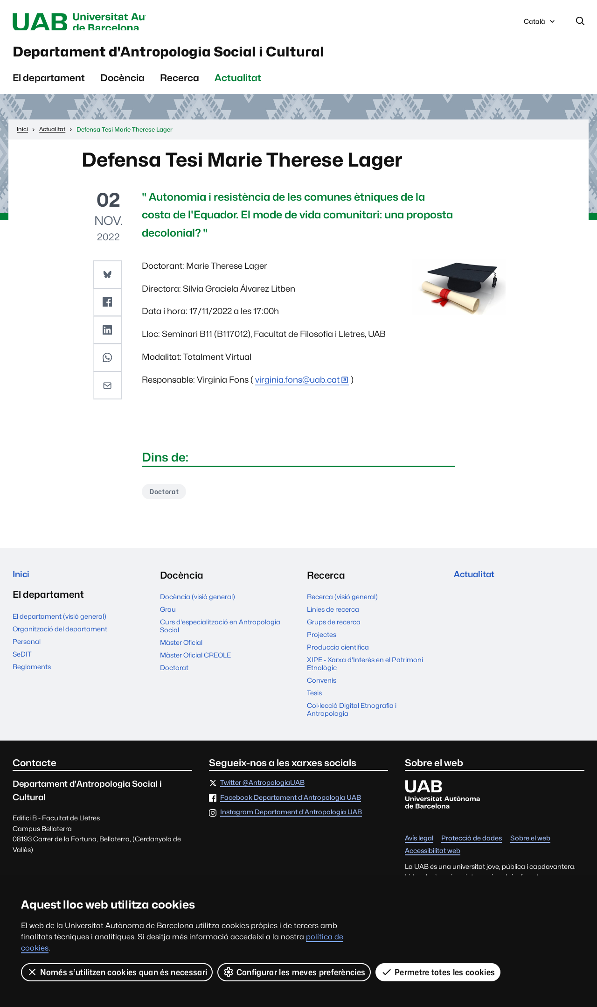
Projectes (321, 642)
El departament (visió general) (59, 626)
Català (540, 25)
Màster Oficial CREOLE (195, 663)
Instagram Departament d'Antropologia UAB (291, 820)
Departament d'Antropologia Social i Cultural (209, 55)
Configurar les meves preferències (294, 972)
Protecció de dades (471, 846)
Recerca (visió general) (342, 604)
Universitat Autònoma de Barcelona (101, 22)
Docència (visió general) (197, 604)
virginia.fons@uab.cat (297, 386)
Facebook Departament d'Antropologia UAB (290, 805)
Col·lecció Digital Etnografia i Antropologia (351, 717)
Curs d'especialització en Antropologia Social (220, 634)
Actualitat (238, 84)
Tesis (314, 701)
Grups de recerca (334, 630)
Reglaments (32, 677)
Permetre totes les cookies (438, 972)
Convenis (321, 688)
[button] (108, 280)
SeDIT (22, 664)
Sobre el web (530, 846)
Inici (22, 583)
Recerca (179, 84)
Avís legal (419, 846)
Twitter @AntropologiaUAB (262, 790)
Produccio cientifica (338, 655)
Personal (27, 652)
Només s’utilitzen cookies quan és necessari (117, 972)
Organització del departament (60, 639)
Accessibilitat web (432, 858)
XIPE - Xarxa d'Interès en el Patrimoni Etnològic (365, 671)
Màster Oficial (181, 650)
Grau (168, 617)
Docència (122, 84)
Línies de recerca (333, 617)
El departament (49, 84)
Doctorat (166, 498)
